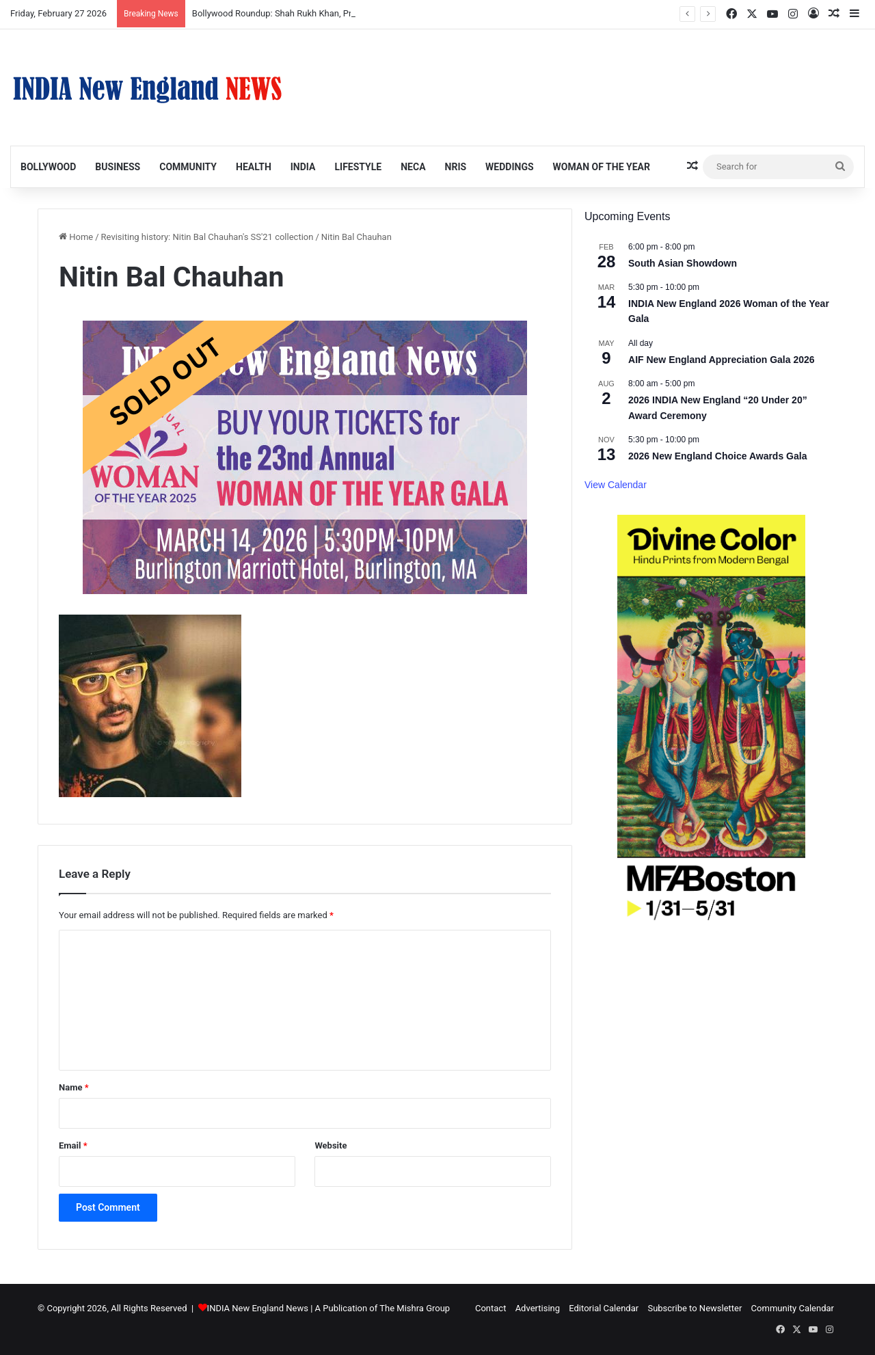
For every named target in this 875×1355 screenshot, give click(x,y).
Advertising (537, 1308)
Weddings (509, 166)
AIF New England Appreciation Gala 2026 (721, 359)
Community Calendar (792, 1308)
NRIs (456, 166)
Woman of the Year (601, 166)
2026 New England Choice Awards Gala (717, 456)
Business (117, 166)
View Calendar (615, 484)
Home (76, 237)
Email (73, 1145)
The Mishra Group (414, 1308)
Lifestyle (357, 166)
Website (330, 1145)
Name (74, 1087)
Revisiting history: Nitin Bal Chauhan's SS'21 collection (207, 237)
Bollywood (48, 166)
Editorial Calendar (603, 1308)
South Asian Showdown (682, 263)
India (303, 166)
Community (188, 166)
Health (253, 166)
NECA (413, 166)
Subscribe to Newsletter (694, 1308)
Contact (490, 1308)
